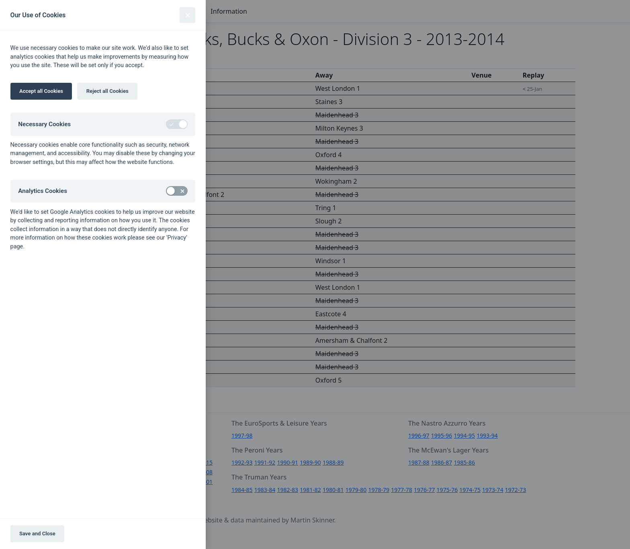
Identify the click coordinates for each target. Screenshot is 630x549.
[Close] (187, 15)
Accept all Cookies (41, 91)
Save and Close (37, 534)
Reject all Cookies (107, 91)
